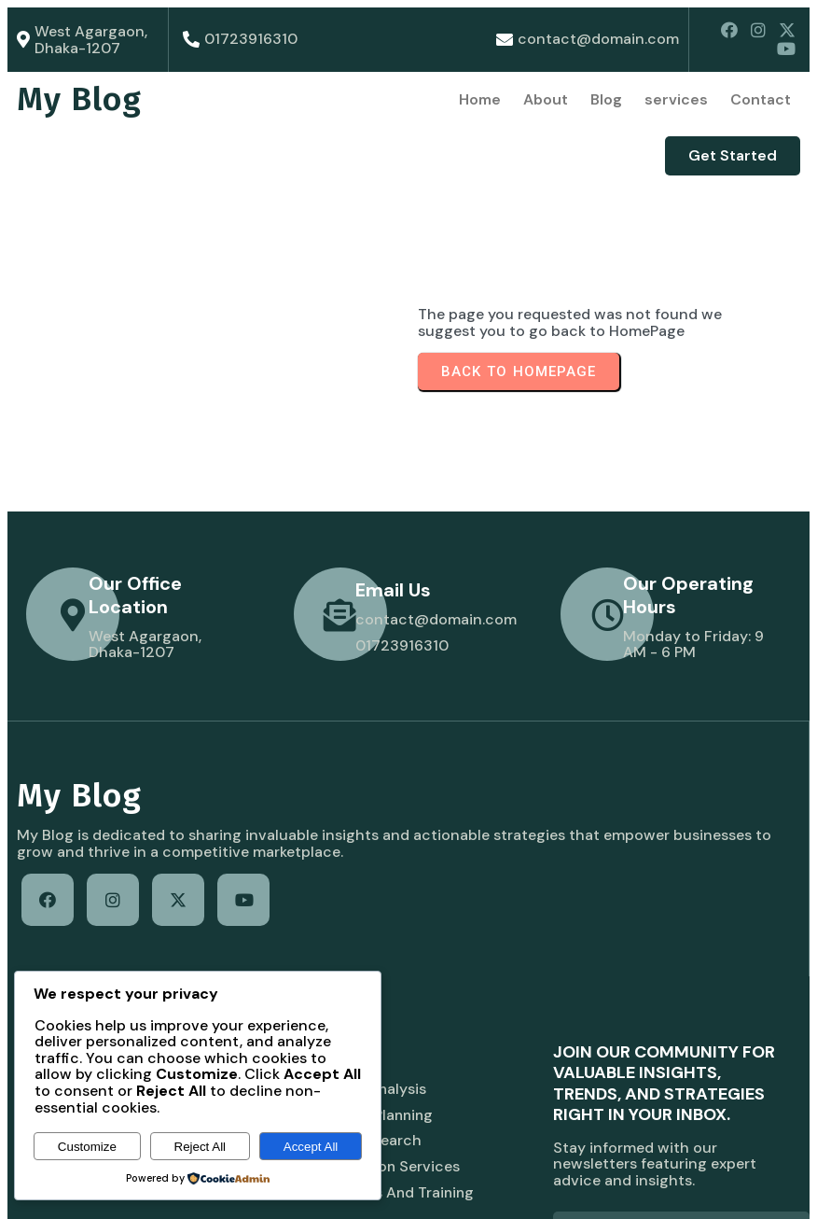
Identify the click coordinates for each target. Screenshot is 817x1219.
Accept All (311, 1147)
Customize (87, 1147)
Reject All (200, 1147)
